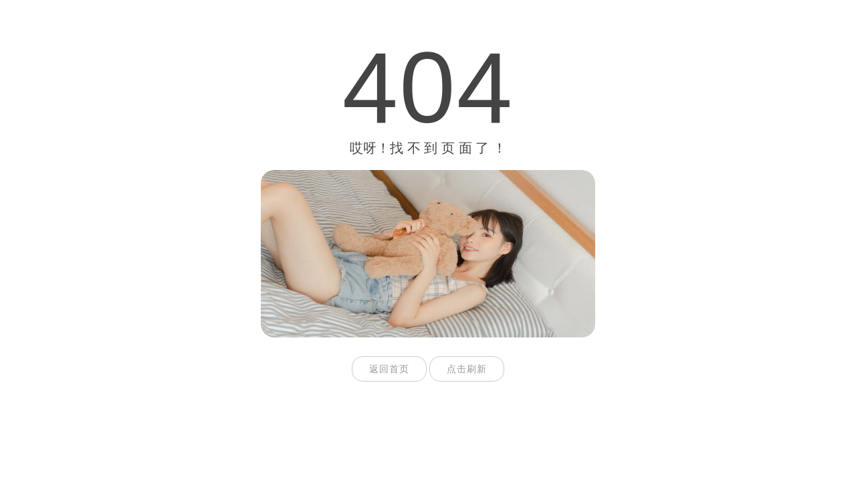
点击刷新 (467, 369)
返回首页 (389, 369)
